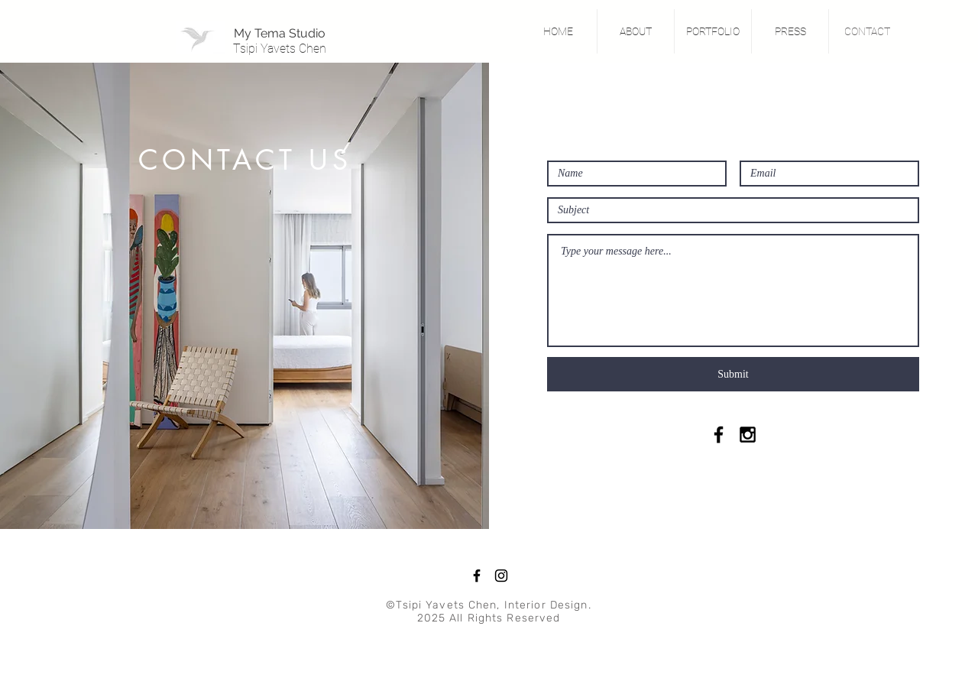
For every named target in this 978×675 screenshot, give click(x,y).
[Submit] (733, 374)
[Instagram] (501, 575)
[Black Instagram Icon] (748, 434)
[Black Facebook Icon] (719, 434)
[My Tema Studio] (279, 33)
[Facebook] (476, 575)
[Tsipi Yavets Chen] (279, 49)
